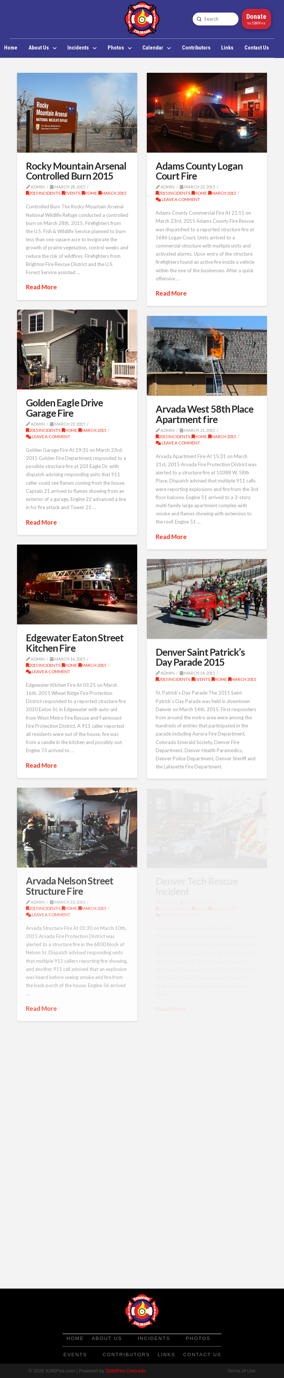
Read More (41, 287)
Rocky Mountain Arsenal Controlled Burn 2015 (76, 171)
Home (89, 193)
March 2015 (112, 193)
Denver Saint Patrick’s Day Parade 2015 (200, 657)
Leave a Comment (178, 199)
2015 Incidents (43, 193)
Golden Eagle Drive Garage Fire (64, 408)
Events (71, 193)
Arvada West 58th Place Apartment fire (205, 414)
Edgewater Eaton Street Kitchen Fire (75, 643)
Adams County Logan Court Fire (199, 171)
